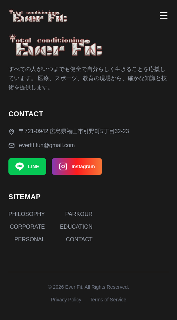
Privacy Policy (66, 299)
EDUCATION (76, 227)
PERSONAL (29, 239)
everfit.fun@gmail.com (47, 145)
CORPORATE (27, 227)
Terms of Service (108, 299)
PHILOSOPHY (26, 214)
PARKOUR (79, 214)
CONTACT (79, 239)
